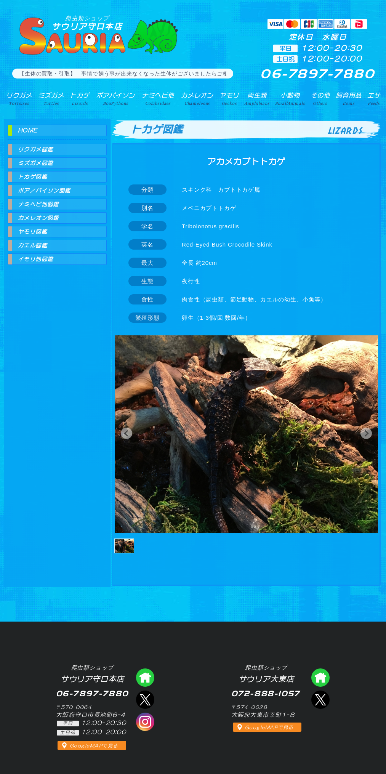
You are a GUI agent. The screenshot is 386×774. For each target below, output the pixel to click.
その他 (320, 98)
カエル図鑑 (32, 245)
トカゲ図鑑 (32, 176)
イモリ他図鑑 (35, 259)
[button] (126, 433)
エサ (373, 98)
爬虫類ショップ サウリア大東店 (320, 677)
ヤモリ (229, 98)
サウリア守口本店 (87, 22)
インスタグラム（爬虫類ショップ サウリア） (145, 722)
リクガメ (19, 98)
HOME (28, 130)
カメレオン (197, 98)
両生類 (256, 98)
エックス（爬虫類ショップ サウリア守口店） (145, 700)
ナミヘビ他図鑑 (38, 204)
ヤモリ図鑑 (32, 231)
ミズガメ (51, 98)
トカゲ (80, 98)
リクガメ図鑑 (35, 149)
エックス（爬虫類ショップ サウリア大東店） (320, 700)
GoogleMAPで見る (94, 746)
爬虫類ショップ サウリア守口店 (145, 677)
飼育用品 (348, 98)
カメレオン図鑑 (38, 218)
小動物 (290, 98)
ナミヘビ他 (158, 98)
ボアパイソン (115, 98)
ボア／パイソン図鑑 (44, 190)
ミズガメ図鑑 (35, 163)
